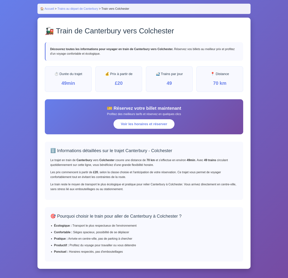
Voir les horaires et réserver (144, 124)
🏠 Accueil (47, 8)
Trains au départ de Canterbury (77, 8)
